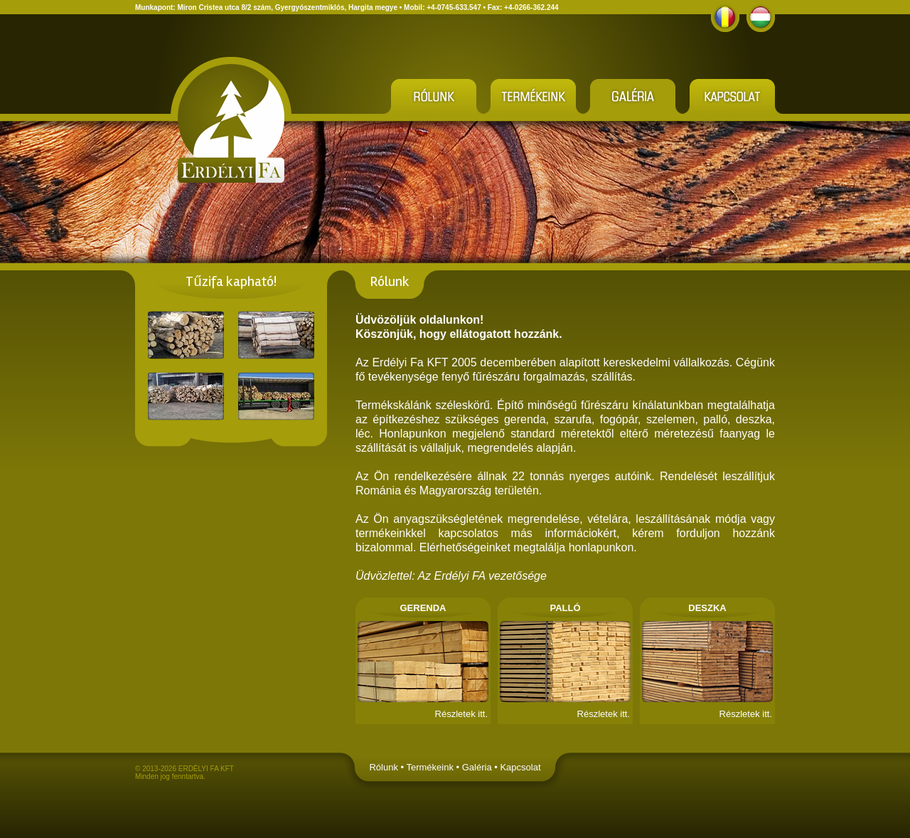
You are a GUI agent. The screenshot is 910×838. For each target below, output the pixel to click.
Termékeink (429, 767)
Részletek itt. (461, 714)
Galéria (477, 767)
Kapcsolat (520, 767)
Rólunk (383, 767)
